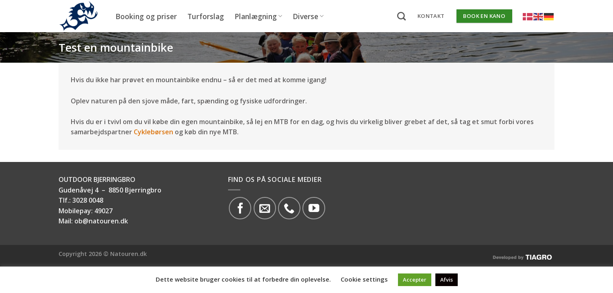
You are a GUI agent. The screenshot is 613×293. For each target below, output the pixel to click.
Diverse (308, 16)
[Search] (401, 16)
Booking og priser (146, 16)
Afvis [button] (446, 279)
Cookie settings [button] (364, 279)
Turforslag (205, 16)
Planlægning (258, 16)
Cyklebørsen (153, 131)
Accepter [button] (414, 279)
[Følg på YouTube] (313, 208)
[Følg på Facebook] (240, 208)
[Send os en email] (265, 208)
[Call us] (289, 208)
